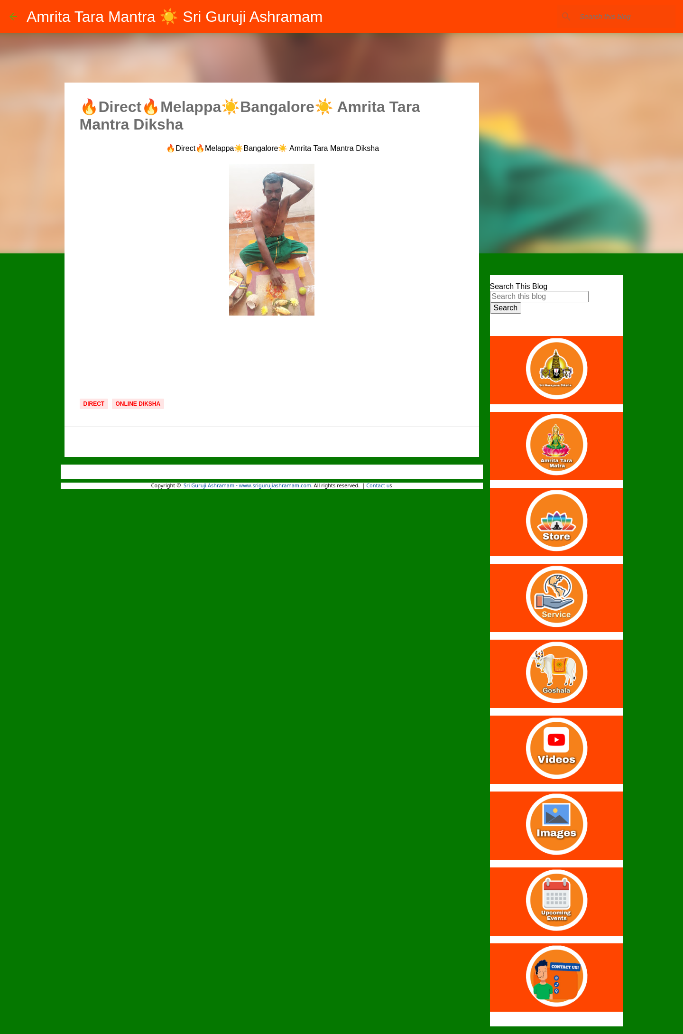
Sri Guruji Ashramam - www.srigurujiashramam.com (247, 486)
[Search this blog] (625, 16)
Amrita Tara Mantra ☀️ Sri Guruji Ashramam (175, 16)
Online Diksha (138, 404)
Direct (94, 404)
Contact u (377, 486)
